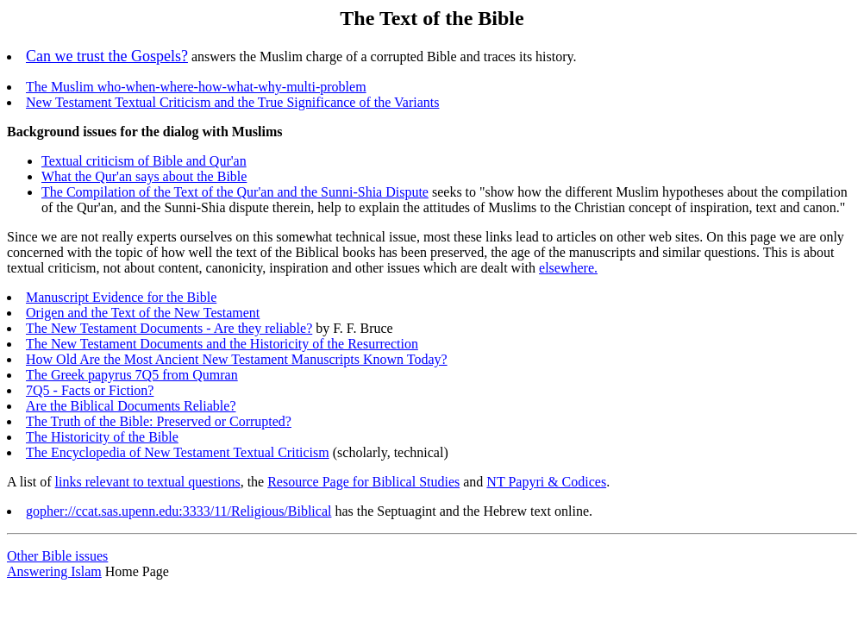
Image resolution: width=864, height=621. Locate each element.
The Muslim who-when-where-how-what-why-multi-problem (196, 86)
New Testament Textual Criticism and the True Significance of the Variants (232, 102)
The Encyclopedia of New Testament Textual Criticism (177, 452)
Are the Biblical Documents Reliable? (130, 405)
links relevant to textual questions (148, 481)
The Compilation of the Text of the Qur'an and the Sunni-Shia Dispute (235, 192)
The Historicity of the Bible (102, 437)
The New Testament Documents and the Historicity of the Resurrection (222, 343)
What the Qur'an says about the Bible (144, 176)
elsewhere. (568, 267)
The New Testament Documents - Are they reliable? (169, 328)
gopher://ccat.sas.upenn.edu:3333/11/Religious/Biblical (178, 511)
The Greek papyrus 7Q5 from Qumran (132, 374)
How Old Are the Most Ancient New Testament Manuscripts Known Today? (237, 359)
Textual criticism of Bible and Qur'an (144, 161)
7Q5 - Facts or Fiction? (89, 390)
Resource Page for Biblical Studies (363, 481)
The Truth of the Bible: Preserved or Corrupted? (158, 421)
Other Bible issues (57, 556)
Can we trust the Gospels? (107, 56)
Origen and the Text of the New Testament (143, 312)
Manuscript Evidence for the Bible (121, 297)
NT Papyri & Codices (546, 481)
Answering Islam (54, 571)
